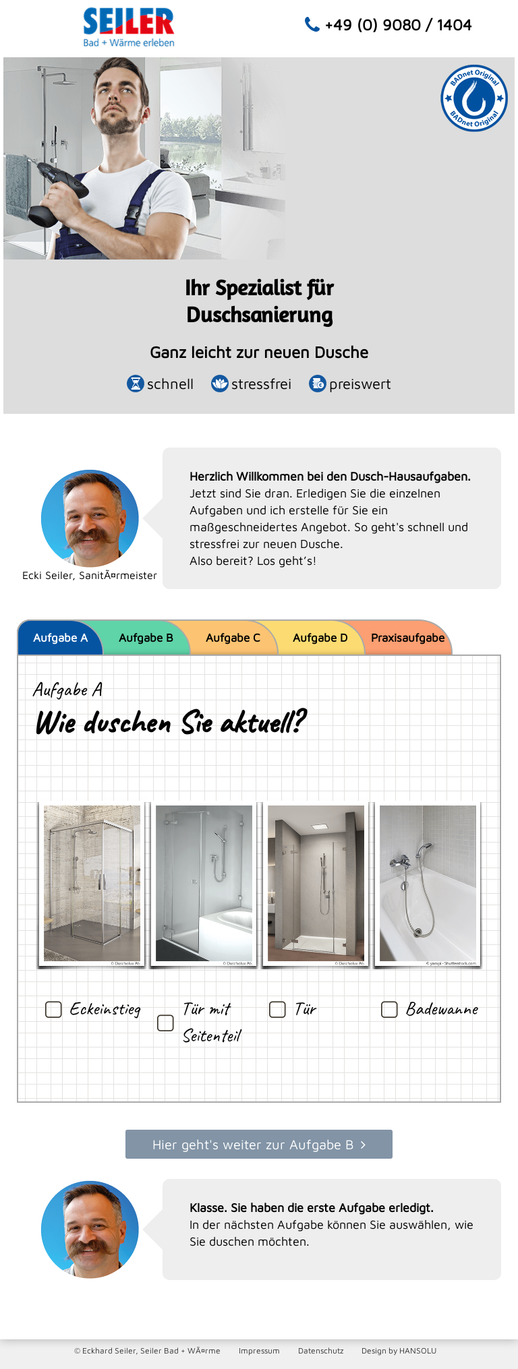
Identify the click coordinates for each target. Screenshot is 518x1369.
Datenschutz (320, 1350)
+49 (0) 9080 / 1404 (398, 25)
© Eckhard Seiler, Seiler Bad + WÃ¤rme (147, 1350)
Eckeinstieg (104, 1008)
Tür (304, 1008)
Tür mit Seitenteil (210, 1021)
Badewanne (441, 1008)
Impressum (259, 1350)
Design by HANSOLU (399, 1350)
